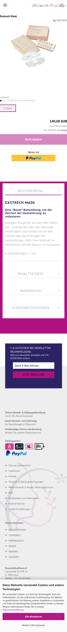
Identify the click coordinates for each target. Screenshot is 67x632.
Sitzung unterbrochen (20, 465)
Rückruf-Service (17, 503)
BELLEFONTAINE (17, 529)
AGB (11, 492)
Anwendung (31, 291)
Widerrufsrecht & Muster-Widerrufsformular (31, 487)
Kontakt (12, 476)
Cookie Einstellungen (19, 509)
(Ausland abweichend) (24, 100)
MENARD (13, 551)
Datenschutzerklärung (13, 609)
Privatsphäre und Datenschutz (24, 498)
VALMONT (14, 557)
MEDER (12, 546)
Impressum (14, 470)
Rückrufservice (33, 432)
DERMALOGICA (16, 540)
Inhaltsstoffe (31, 274)
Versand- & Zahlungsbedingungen (26, 481)
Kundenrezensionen (30, 308)
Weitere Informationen (33, 625)
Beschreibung (30, 191)
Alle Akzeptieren (33, 616)
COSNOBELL (15, 535)
